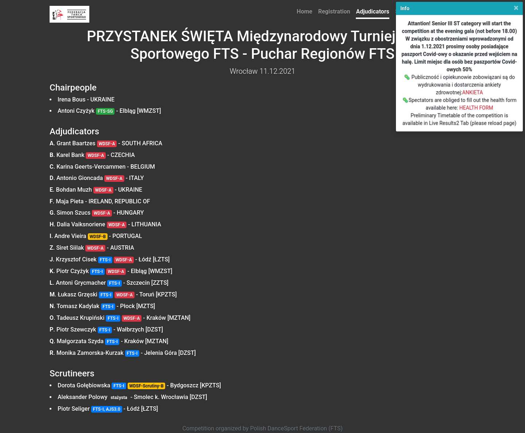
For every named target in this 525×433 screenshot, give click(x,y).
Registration (334, 11)
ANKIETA (472, 92)
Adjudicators (372, 11)
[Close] (516, 7)
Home (304, 11)
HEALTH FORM (476, 108)
